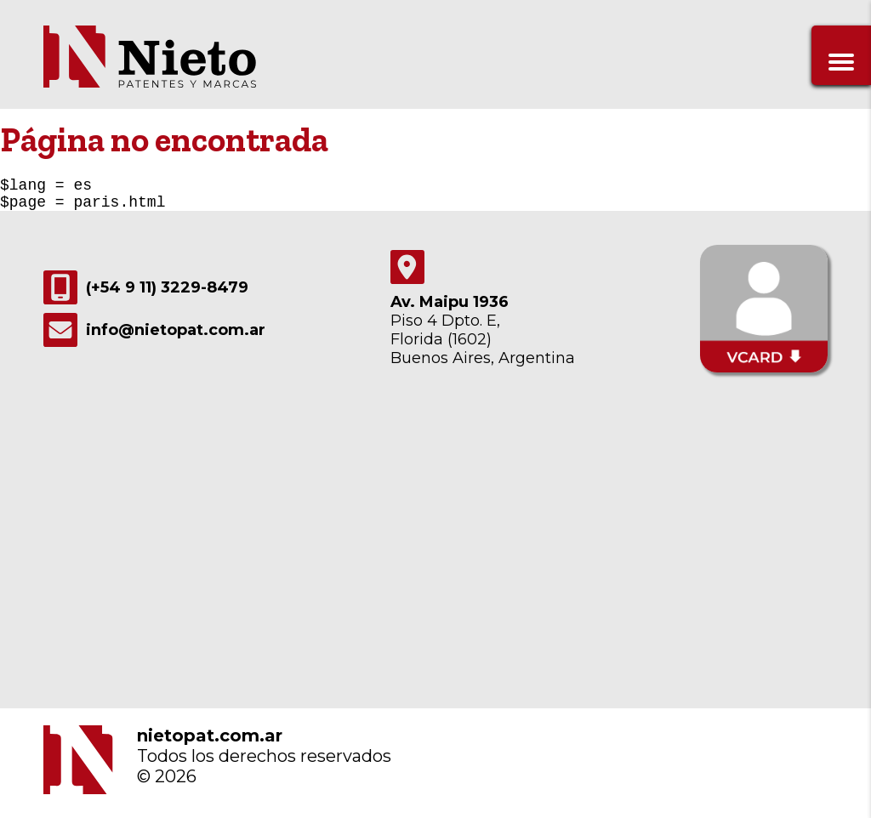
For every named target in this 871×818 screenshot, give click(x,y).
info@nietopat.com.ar (154, 337)
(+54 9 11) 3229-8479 (145, 294)
